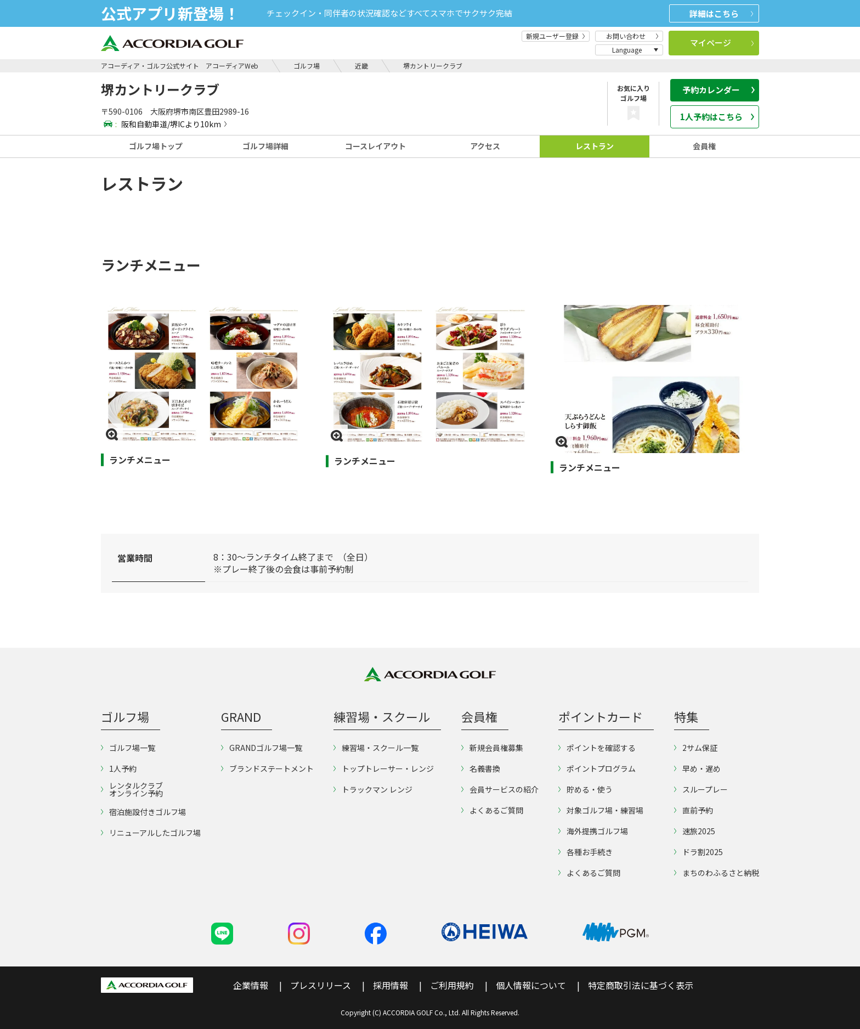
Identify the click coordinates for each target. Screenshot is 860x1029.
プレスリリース (320, 985)
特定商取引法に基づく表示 (640, 985)
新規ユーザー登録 (555, 36)
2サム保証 (695, 747)
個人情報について (531, 985)
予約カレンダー (718, 89)
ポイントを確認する (597, 747)
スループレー (701, 789)
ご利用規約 (452, 985)
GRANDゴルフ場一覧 (261, 747)
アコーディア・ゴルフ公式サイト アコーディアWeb (179, 65)
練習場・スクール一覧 (375, 747)
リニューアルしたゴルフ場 (151, 832)
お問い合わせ (632, 36)
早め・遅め (697, 768)
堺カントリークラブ (432, 65)
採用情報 (390, 985)
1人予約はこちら (717, 116)
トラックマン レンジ (372, 789)
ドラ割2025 (698, 852)
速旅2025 (694, 831)
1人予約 (119, 768)
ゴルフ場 (306, 65)
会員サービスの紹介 (500, 789)
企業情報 (250, 985)
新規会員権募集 (492, 747)
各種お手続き (585, 852)
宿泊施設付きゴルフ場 (143, 812)
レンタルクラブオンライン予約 (132, 789)
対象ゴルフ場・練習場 (600, 810)
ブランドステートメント (267, 768)
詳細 (721, 13)
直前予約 (693, 810)
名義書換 (480, 768)
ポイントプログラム (597, 768)
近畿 (361, 65)
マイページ (722, 42)
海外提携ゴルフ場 (593, 831)
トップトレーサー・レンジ (383, 768)
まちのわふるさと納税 (716, 873)
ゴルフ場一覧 (128, 747)
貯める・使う (585, 789)
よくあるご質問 (492, 810)
